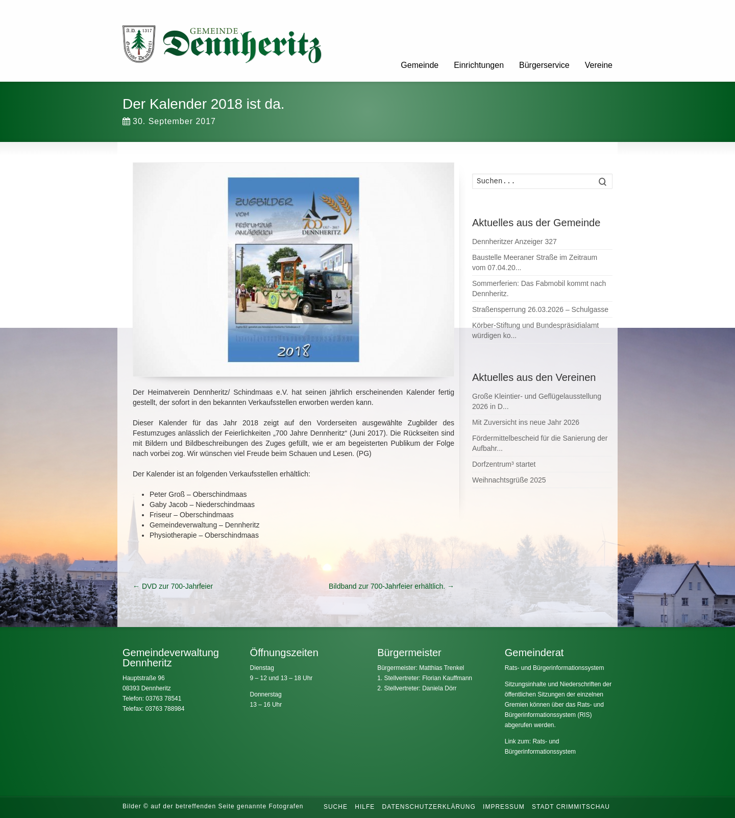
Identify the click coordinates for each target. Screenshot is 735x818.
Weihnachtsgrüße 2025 (509, 480)
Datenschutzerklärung (429, 806)
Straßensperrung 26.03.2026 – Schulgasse (540, 309)
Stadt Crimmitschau (571, 806)
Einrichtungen (479, 65)
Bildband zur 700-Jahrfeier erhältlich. (391, 586)
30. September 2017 (169, 121)
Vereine (598, 65)
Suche (336, 806)
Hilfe (365, 806)
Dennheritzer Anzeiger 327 (514, 241)
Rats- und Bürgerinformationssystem (554, 667)
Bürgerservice (544, 65)
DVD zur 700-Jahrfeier (173, 586)
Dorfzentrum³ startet (503, 464)
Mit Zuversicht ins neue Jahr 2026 (525, 422)
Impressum (504, 806)
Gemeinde (419, 65)
